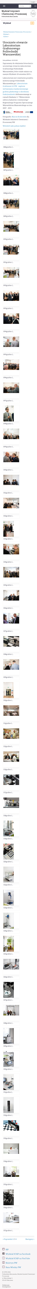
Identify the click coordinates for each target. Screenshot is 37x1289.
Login (33, 2)
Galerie (5, 36)
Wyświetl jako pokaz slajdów (14, 126)
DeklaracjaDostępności (6, 1286)
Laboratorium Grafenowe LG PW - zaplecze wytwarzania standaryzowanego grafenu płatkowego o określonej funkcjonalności (16, 89)
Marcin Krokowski (19, 117)
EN (35, 6)
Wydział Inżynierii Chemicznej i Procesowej (17, 32)
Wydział (7, 23)
